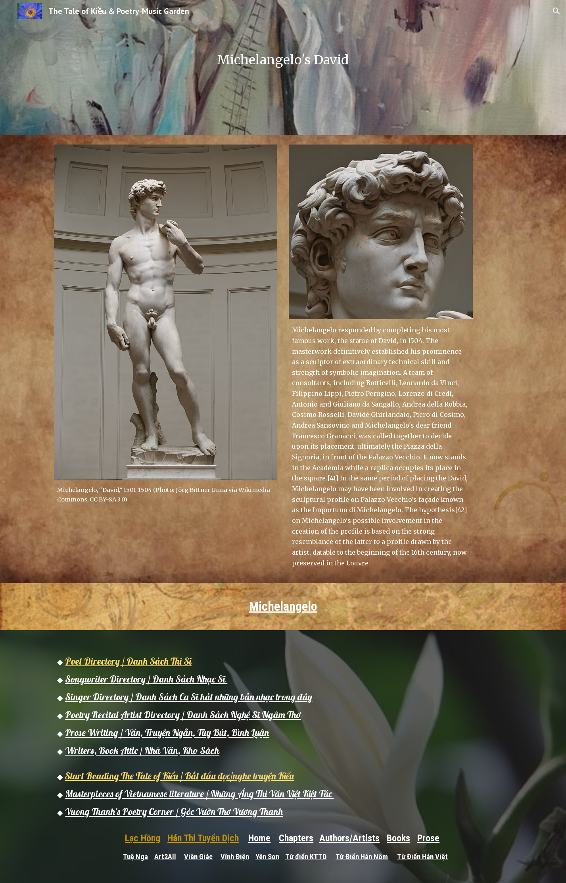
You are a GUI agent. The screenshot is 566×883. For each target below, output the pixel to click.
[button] (556, 11)
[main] (283, 67)
